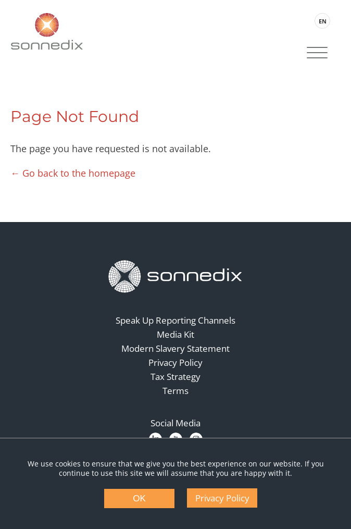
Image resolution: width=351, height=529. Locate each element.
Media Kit (175, 334)
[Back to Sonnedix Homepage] (46, 31)
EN (323, 21)
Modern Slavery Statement (175, 348)
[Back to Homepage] (175, 277)
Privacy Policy (175, 362)
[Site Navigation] (317, 53)
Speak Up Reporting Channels (175, 320)
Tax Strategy (175, 376)
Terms (175, 390)
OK (139, 498)
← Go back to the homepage (72, 173)
